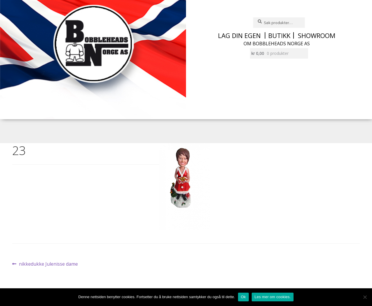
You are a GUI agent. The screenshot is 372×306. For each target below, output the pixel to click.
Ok (243, 297)
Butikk (279, 35)
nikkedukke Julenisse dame (48, 264)
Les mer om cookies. (273, 297)
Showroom (316, 35)
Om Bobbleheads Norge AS (277, 43)
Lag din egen (239, 35)
